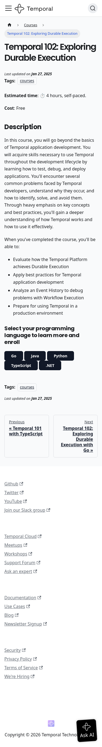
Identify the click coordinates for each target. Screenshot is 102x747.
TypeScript (21, 365)
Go (13, 355)
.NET (50, 365)
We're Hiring (19, 676)
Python (60, 355)
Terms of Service (23, 668)
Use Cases (17, 606)
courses (27, 80)
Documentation (22, 598)
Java (35, 355)
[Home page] (9, 25)
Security (15, 650)
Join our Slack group (27, 510)
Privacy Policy (20, 659)
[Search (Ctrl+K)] (93, 8)
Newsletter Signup (25, 624)
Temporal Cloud (23, 536)
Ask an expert (20, 571)
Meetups (15, 545)
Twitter (14, 493)
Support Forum (22, 563)
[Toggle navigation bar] (8, 8)
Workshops (18, 554)
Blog (11, 615)
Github (13, 484)
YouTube (15, 501)
